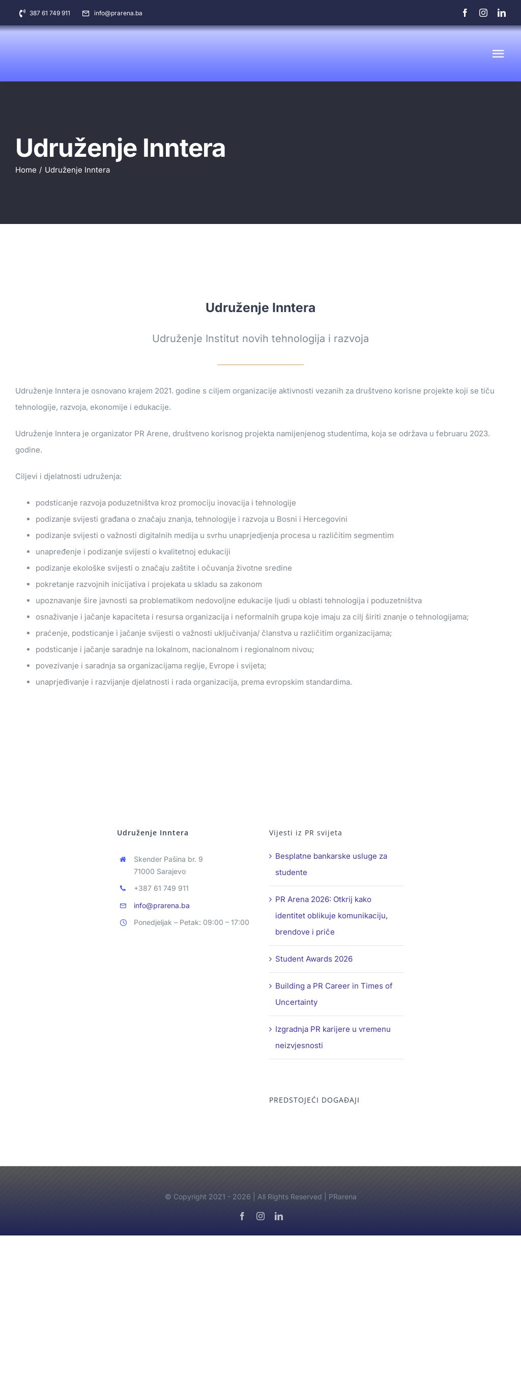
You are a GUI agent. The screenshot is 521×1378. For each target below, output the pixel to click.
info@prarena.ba (162, 905)
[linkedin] (502, 13)
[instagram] (483, 13)
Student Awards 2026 (314, 959)
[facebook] (465, 13)
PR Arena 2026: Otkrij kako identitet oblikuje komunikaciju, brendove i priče (331, 915)
